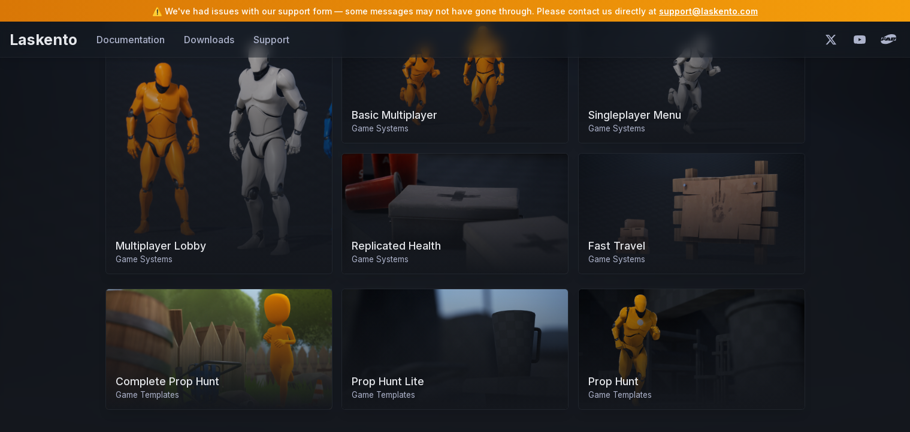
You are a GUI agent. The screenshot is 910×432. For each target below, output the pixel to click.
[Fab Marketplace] (888, 40)
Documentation (130, 40)
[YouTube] (860, 40)
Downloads (209, 40)
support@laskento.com (708, 11)
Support (271, 40)
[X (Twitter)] (831, 40)
